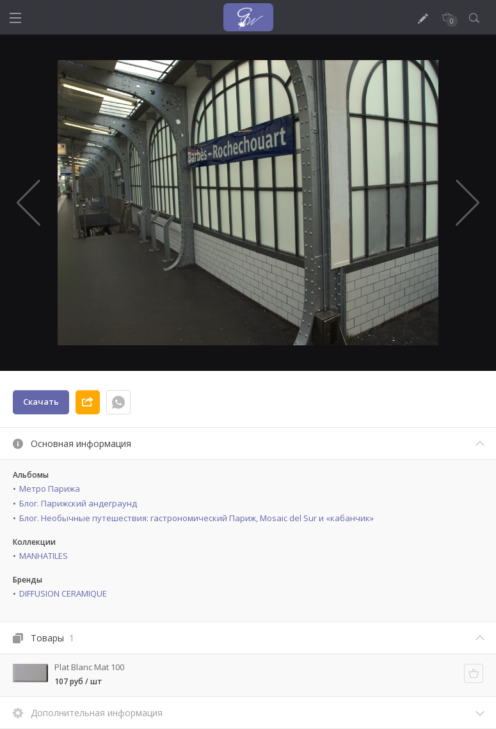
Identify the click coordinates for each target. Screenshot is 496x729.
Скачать (41, 401)
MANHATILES (43, 555)
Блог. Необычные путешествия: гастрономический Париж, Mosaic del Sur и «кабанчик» (196, 518)
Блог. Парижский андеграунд (78, 503)
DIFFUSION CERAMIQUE (63, 593)
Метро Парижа (49, 488)
